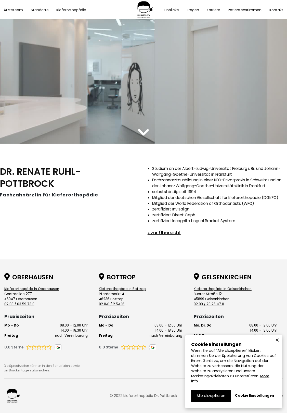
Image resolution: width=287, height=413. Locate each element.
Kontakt (276, 9)
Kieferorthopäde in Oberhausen (31, 288)
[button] (13, 10)
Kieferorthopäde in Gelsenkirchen (223, 288)
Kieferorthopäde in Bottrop (122, 288)
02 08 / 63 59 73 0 (19, 304)
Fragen (193, 9)
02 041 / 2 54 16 (111, 304)
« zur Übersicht (164, 232)
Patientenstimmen (245, 9)
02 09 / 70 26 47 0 (209, 304)
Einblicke (171, 9)
